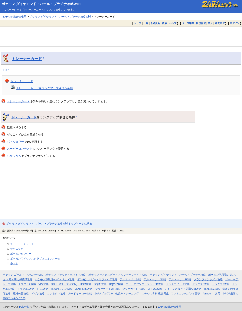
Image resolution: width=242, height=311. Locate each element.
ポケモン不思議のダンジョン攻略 (54, 279)
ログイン (235, 23)
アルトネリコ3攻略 (180, 279)
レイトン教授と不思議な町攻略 (183, 288)
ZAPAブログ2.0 (103, 293)
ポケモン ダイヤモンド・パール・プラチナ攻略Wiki (41, 4)
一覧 (145, 23)
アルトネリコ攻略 (130, 279)
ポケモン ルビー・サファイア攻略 (97, 279)
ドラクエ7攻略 (220, 284)
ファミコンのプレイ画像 (185, 293)
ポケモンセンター (20, 253)
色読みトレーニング (127, 293)
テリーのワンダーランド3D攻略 (144, 284)
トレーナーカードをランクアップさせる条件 (44, 88)
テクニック (16, 248)
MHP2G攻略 (155, 288)
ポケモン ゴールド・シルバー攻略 (23, 274)
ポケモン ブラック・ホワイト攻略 (65, 274)
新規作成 (201, 23)
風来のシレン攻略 (61, 288)
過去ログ (220, 23)
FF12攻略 (42, 288)
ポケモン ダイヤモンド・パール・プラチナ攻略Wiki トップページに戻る (49, 223)
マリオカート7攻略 (133, 288)
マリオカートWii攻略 (107, 288)
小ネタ (14, 263)
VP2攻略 (43, 284)
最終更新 (155, 23)
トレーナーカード (27, 59)
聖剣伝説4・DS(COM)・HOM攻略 (71, 284)
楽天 (217, 293)
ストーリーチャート (22, 244)
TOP (6, 69)
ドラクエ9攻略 (25, 288)
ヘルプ (172, 23)
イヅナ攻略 (38, 293)
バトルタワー (15, 141)
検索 (164, 23)
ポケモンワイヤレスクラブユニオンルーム (35, 258)
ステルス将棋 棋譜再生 (155, 293)
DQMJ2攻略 (116, 284)
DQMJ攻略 (100, 284)
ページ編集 (188, 23)
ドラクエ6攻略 (201, 284)
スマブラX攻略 (27, 284)
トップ (137, 23)
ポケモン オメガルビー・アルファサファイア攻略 (117, 274)
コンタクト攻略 (56, 293)
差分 (210, 23)
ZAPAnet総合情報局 (14, 16)
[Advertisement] (121, 36)
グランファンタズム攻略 (208, 279)
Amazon (207, 293)
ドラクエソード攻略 (178, 284)
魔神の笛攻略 (21, 293)
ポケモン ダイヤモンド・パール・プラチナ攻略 (178, 274)
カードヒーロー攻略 (80, 293)
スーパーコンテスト (19, 148)
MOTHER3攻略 (84, 288)
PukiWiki (24, 306)
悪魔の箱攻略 (212, 288)
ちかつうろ (14, 155)
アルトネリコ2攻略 (155, 279)
